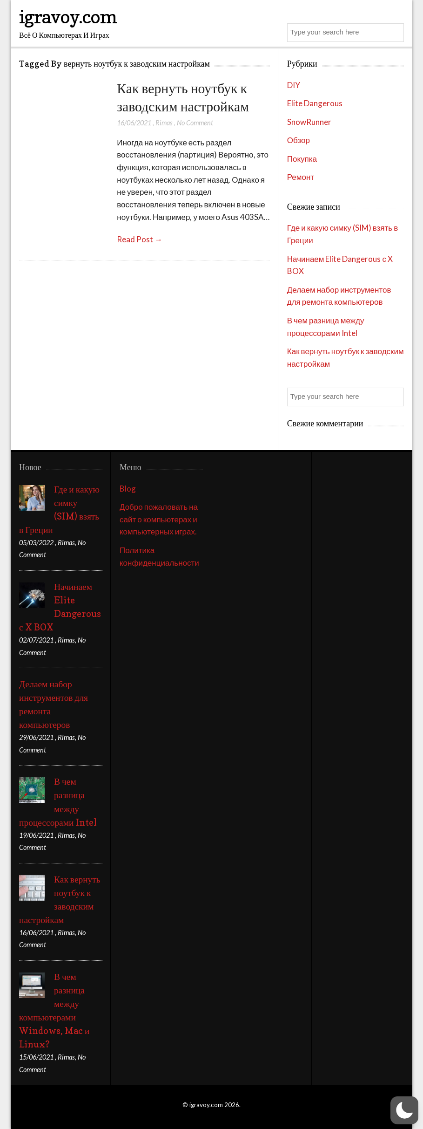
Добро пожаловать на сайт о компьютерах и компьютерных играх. (159, 519)
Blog (128, 488)
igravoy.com (68, 16)
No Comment (195, 123)
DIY (293, 85)
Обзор (298, 140)
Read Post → (139, 239)
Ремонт (300, 177)
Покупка (302, 159)
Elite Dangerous (314, 103)
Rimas (164, 123)
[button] (404, 1110)
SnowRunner (309, 122)
